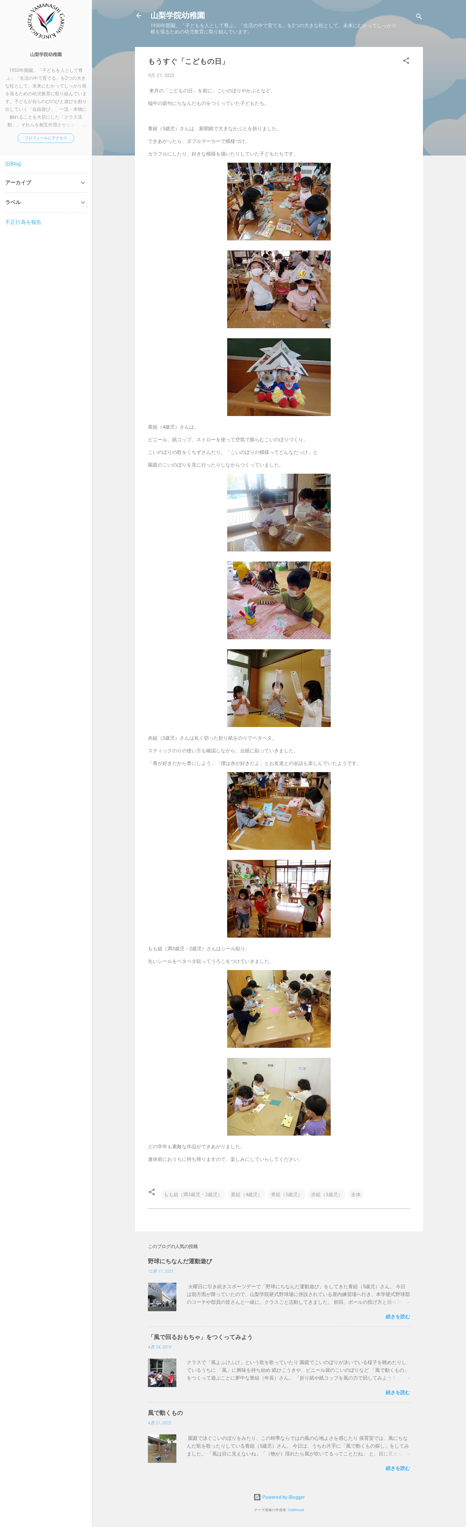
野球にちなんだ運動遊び (180, 1261)
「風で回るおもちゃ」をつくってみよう (200, 1337)
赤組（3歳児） (327, 1194)
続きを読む (398, 1317)
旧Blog (13, 164)
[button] (406, 62)
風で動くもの (165, 1412)
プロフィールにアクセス (46, 138)
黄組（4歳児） (246, 1194)
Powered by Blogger (279, 1497)
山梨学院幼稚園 (177, 15)
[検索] (419, 18)
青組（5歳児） (287, 1194)
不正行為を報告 (23, 222)
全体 (356, 1194)
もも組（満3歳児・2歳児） (193, 1194)
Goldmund (296, 1510)
